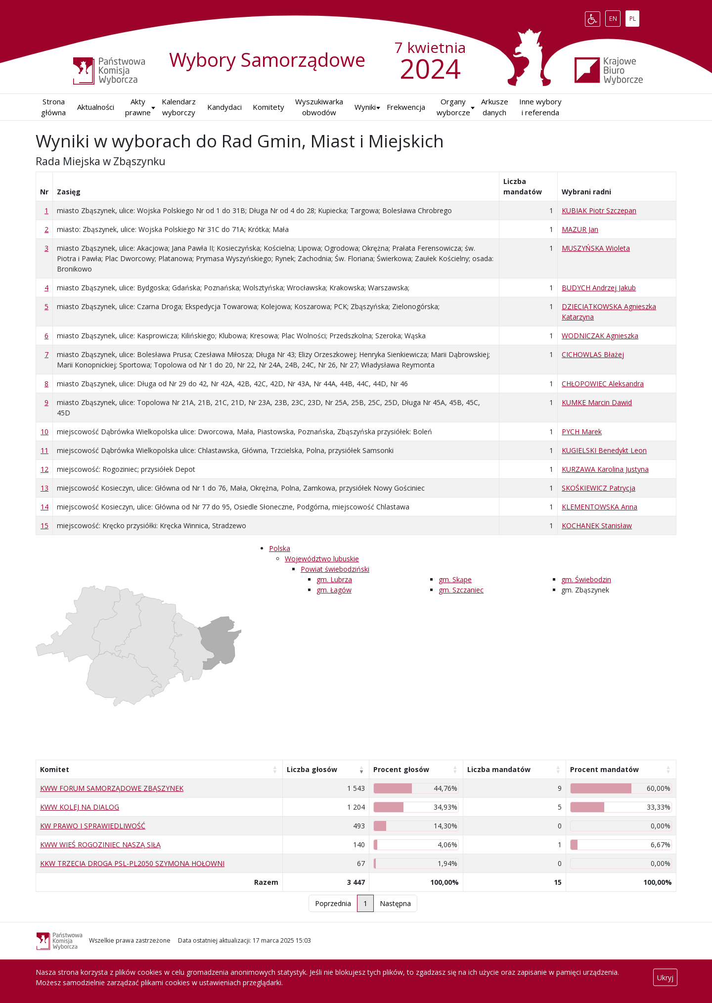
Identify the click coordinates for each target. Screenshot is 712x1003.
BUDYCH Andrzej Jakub (599, 287)
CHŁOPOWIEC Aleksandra (603, 383)
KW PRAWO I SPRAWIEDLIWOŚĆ (92, 825)
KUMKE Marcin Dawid (597, 402)
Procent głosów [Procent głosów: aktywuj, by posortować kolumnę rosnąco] (401, 769)
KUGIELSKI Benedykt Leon (604, 450)
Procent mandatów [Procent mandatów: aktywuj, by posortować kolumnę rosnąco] (604, 769)
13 (44, 488)
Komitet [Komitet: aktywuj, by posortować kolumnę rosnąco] (54, 769)
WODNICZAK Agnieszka (600, 335)
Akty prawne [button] (138, 107)
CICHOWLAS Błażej (593, 354)
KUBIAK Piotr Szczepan (599, 210)
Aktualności (95, 107)
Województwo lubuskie (322, 558)
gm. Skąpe (455, 579)
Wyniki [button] (365, 107)
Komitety (268, 107)
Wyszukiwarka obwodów (319, 107)
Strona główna (53, 107)
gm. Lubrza (334, 579)
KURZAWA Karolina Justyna (605, 469)
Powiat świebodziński (335, 569)
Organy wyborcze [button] (453, 107)
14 (44, 506)
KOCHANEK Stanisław (597, 525)
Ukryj (665, 977)
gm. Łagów (334, 589)
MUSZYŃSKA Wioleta (596, 248)
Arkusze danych (494, 107)
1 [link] (365, 903)
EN (615, 17)
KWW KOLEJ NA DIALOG (79, 807)
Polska (279, 548)
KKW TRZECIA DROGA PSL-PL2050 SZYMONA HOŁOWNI (132, 863)
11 (44, 450)
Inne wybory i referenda (540, 107)
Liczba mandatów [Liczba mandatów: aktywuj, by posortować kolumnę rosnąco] (499, 769)
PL (634, 17)
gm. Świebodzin (586, 579)
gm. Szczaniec (461, 589)
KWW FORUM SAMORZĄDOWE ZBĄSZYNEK (111, 788)
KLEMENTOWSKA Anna (599, 506)
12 (44, 469)
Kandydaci (224, 107)
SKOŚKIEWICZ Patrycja (598, 488)
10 (44, 431)
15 (44, 525)
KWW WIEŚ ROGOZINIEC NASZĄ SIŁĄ (100, 844)
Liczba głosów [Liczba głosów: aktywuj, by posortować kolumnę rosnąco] (312, 769)
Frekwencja (406, 107)
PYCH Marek (582, 431)
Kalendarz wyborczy (179, 107)
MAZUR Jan (580, 229)
